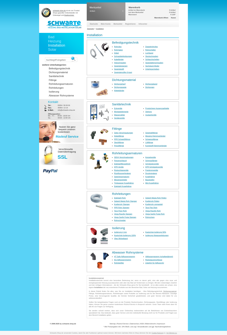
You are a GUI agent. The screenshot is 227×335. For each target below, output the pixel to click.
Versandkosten (142, 327)
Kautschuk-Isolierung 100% (125, 235)
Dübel (116, 53)
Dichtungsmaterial (124, 80)
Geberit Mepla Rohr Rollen (155, 198)
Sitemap (112, 324)
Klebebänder (119, 91)
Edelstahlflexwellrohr (122, 164)
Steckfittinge (119, 142)
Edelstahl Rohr (120, 198)
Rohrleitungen (121, 193)
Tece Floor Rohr (120, 211)
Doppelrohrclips (151, 47)
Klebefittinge (119, 136)
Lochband (149, 53)
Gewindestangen (120, 66)
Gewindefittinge (151, 133)
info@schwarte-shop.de (66, 110)
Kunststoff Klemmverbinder (156, 146)
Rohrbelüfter (119, 263)
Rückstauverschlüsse (153, 260)
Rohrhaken (118, 50)
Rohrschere (150, 217)
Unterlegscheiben (152, 69)
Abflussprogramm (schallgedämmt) (159, 257)
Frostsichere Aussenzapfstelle (157, 108)
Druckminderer (151, 173)
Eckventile (118, 108)
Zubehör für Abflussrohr (154, 263)
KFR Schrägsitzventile (154, 167)
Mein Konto (106, 24)
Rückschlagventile (121, 170)
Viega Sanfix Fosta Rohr (155, 214)
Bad (51, 37)
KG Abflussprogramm (122, 260)
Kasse (173, 18)
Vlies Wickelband (121, 239)
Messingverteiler (120, 180)
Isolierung (118, 228)
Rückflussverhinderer (122, 173)
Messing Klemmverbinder (155, 136)
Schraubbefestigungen (123, 56)
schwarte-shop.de (59, 10)
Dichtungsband (151, 84)
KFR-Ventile (119, 167)
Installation (56, 45)
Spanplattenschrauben (154, 63)
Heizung (54, 41)
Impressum (161, 324)
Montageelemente (121, 112)
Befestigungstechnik (125, 42)
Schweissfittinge (151, 139)
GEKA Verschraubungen (123, 157)
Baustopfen (149, 180)
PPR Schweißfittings (122, 139)
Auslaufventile (150, 115)
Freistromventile (151, 170)
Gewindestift (119, 69)
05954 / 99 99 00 (64, 105)
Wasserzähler (119, 115)
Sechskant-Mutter (152, 66)
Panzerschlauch (120, 161)
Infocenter (143, 24)
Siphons (148, 112)
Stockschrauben (151, 56)
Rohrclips (118, 47)
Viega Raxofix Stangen (123, 214)
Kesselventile (150, 157)
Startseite (94, 24)
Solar (52, 49)
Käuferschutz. (69, 15)
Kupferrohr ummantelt (154, 204)
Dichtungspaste (120, 87)
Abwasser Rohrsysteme (127, 252)
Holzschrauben (120, 63)
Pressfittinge (119, 146)
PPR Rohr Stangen (121, 208)
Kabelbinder (119, 59)
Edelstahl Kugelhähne (122, 186)
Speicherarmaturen (121, 177)
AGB (142, 324)
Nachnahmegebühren (163, 327)
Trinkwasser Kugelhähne (124, 183)
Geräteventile (119, 118)
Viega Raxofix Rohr (153, 211)
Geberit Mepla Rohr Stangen (125, 201)
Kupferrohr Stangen (122, 204)
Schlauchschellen (152, 59)
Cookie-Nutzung (157, 333)
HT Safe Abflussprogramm (124, 257)
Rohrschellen (150, 50)
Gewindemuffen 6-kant (123, 72)
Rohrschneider (120, 220)
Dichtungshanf (120, 84)
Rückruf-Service (123, 324)
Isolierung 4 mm (120, 232)
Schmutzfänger (151, 161)
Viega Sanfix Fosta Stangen (125, 217)
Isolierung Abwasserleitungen (157, 235)
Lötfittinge (149, 142)
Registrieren (130, 24)
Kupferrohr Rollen (152, 201)
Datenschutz (134, 324)
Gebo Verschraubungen (123, 133)
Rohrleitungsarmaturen (127, 153)
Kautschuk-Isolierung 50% (155, 232)
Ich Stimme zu (171, 333)
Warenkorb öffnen (161, 18)
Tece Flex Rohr (151, 208)
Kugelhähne (150, 177)
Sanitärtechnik (121, 104)
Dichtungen (149, 87)
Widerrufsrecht (150, 324)
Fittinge (117, 128)
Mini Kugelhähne (152, 183)
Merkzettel (117, 24)
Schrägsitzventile (152, 164)
